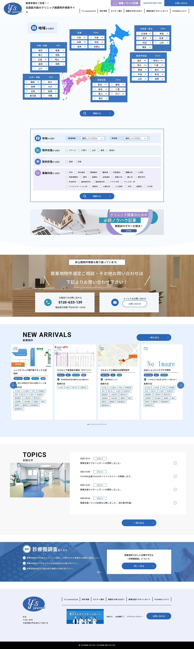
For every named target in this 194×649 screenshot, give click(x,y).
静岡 (117, 84)
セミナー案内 (116, 11)
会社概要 (118, 616)
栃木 (156, 69)
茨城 (139, 74)
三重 (117, 89)
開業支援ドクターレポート (157, 11)
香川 (40, 54)
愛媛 (57, 50)
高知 (40, 50)
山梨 (139, 78)
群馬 (139, 69)
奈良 (96, 41)
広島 (40, 59)
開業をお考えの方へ (134, 11)
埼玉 (139, 65)
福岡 (32, 81)
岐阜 (100, 89)
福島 (144, 47)
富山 (100, 93)
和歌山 (96, 46)
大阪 (79, 37)
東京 (139, 60)
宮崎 (49, 91)
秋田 (144, 42)
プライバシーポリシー (135, 616)
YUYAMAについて (179, 11)
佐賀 (32, 91)
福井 (100, 98)
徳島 (57, 54)
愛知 (100, 84)
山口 (40, 68)
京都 (96, 37)
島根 (40, 63)
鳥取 (57, 63)
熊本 (49, 81)
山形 (161, 42)
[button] (88, 424)
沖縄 (49, 95)
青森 (161, 33)
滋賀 (79, 46)
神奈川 (156, 60)
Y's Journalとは (89, 11)
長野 (156, 78)
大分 (49, 86)
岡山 (57, 59)
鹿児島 (32, 95)
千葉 (156, 65)
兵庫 (79, 41)
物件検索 (103, 11)
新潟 (156, 74)
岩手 (144, 38)
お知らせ (109, 616)
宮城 (161, 38)
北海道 (144, 33)
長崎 (32, 86)
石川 (117, 93)
